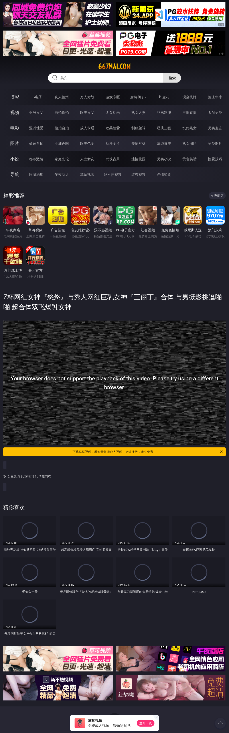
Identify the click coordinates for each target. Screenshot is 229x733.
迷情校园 (138, 159)
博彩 (14, 97)
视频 (14, 112)
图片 (14, 143)
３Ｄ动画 (113, 112)
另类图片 (215, 143)
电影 (14, 128)
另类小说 (164, 159)
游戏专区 (113, 97)
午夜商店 (62, 174)
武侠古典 (113, 159)
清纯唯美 (164, 143)
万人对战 (87, 97)
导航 (14, 174)
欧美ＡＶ (87, 112)
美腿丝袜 (138, 143)
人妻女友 (87, 159)
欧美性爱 (113, 128)
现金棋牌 (189, 97)
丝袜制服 (164, 112)
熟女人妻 (138, 112)
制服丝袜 (138, 128)
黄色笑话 (189, 159)
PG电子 (36, 97)
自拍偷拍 (62, 112)
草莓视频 (87, 174)
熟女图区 (189, 143)
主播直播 (189, 112)
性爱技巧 (215, 159)
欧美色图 (87, 143)
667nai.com (114, 66)
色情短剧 (164, 174)
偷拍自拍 (62, 128)
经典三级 (164, 128)
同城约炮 (36, 174)
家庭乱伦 (62, 159)
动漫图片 (113, 143)
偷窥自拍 (36, 143)
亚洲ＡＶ (36, 112)
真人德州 (62, 97)
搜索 (172, 77)
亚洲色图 (62, 143)
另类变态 (215, 128)
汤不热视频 (113, 174)
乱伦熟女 (189, 128)
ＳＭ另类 (215, 112)
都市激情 (36, 159)
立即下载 (145, 723)
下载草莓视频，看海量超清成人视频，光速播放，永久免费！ (148, 451)
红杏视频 (138, 174)
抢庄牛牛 (215, 97)
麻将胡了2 (138, 97)
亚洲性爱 (36, 128)
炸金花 (164, 97)
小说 (14, 159)
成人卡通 (87, 128)
